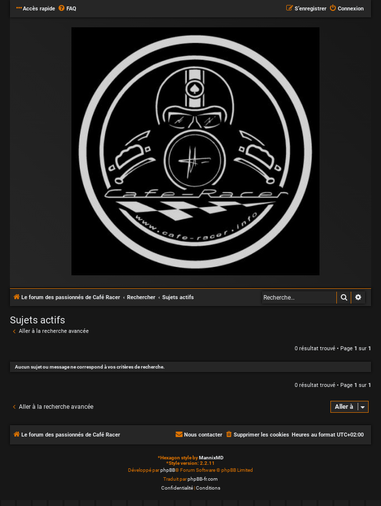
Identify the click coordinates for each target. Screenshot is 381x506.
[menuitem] (67, 9)
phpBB (167, 470)
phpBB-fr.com (203, 479)
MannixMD (211, 457)
